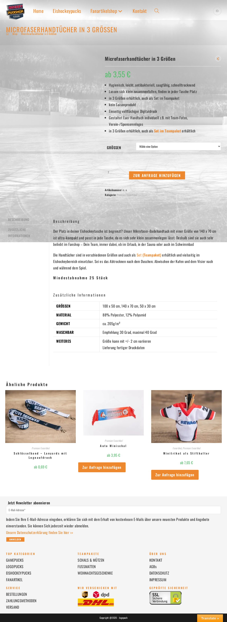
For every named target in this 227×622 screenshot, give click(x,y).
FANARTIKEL (14, 579)
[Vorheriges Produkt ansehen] (218, 58)
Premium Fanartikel (127, 195)
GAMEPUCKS (15, 560)
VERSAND (12, 607)
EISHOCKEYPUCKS (18, 573)
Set (149, 255)
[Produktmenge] (108, 172)
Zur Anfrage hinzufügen (157, 175)
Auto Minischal (113, 446)
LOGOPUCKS (15, 566)
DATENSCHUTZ (159, 573)
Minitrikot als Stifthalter (186, 453)
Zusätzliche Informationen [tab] (19, 232)
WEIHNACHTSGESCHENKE (95, 573)
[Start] (7, 34)
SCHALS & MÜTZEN (91, 560)
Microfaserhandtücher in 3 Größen (39, 34)
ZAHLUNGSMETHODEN (21, 600)
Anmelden (15, 539)
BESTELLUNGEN (16, 594)
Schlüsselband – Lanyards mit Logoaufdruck (40, 455)
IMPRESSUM (158, 579)
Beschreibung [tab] (18, 219)
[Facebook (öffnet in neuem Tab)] (217, 11)
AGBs (153, 566)
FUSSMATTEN (87, 566)
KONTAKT (155, 560)
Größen (114, 147)
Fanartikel (177, 448)
